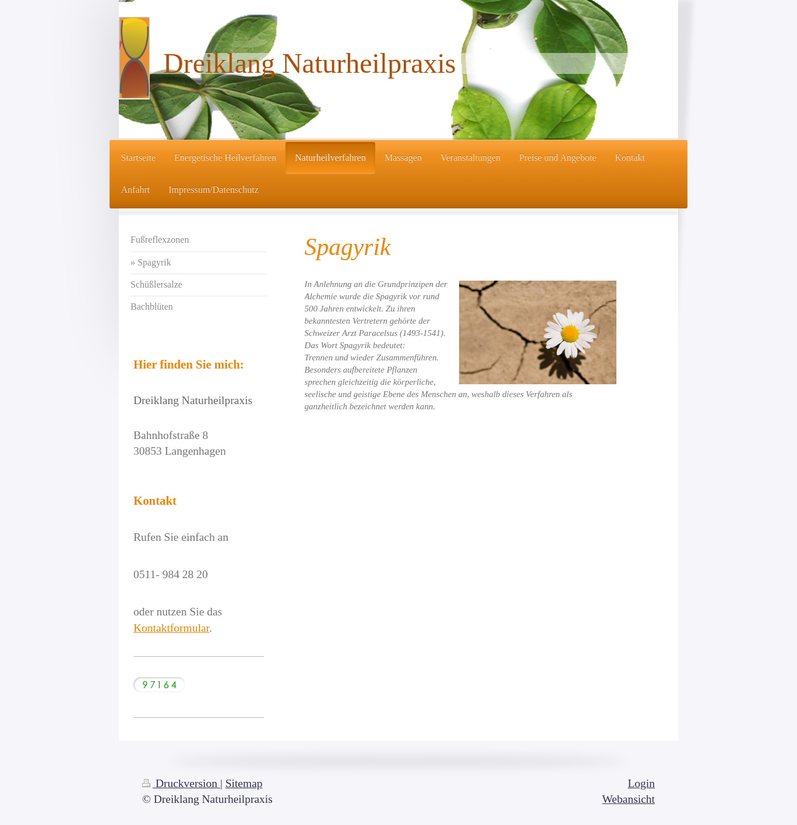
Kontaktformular (171, 628)
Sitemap (244, 783)
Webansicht (628, 799)
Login (641, 783)
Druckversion (181, 783)
